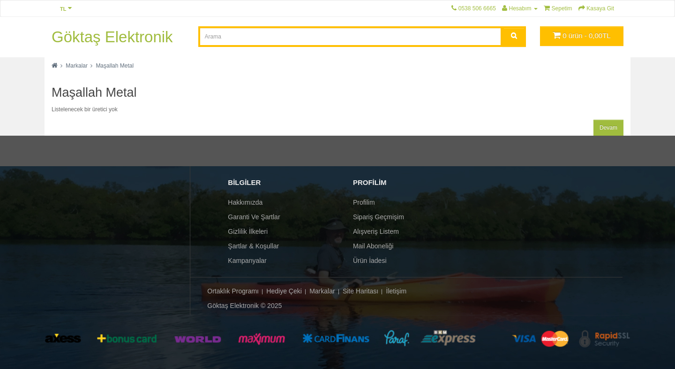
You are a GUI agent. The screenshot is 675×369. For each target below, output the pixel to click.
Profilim (364, 202)
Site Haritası (360, 291)
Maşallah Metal (115, 65)
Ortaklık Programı (233, 291)
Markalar (77, 65)
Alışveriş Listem (376, 231)
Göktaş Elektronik (112, 37)
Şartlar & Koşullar (253, 246)
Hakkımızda (245, 202)
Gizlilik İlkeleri (248, 231)
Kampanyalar (247, 260)
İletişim (396, 291)
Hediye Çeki (283, 291)
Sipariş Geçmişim (378, 217)
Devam (608, 127)
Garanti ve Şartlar (254, 217)
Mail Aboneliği (373, 246)
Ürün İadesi (370, 260)
